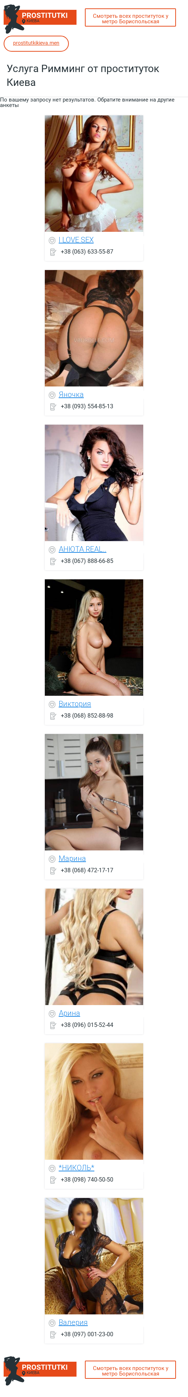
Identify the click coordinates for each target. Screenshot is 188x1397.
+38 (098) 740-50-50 (87, 1179)
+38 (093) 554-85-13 (87, 405)
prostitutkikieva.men (36, 43)
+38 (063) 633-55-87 (87, 251)
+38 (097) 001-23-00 (87, 1333)
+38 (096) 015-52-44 (87, 1024)
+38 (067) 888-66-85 (87, 560)
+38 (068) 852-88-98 (87, 715)
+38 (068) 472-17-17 (87, 869)
